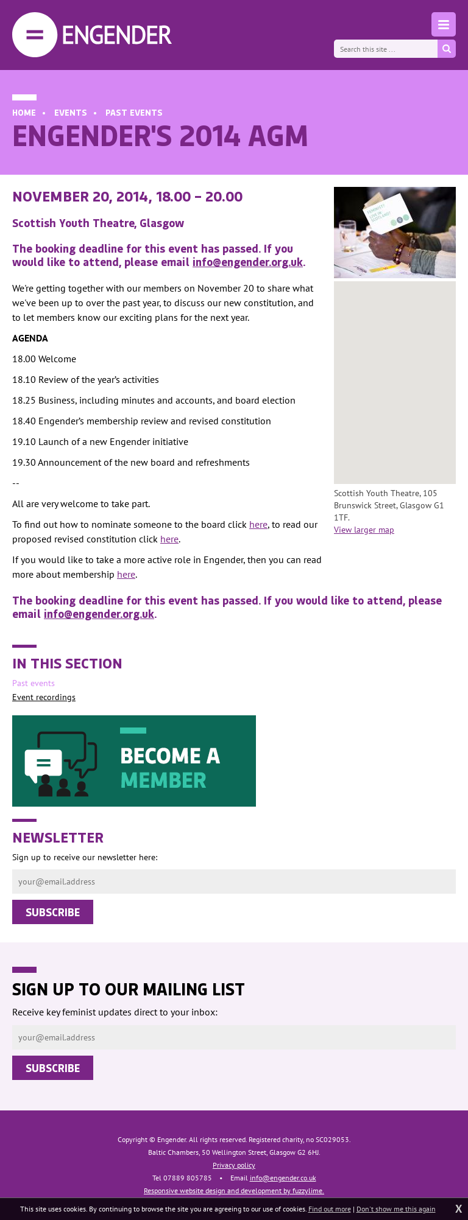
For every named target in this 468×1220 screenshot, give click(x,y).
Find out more (329, 1208)
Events (70, 112)
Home (24, 112)
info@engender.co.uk (283, 1177)
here (258, 524)
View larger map (364, 529)
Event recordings (44, 697)
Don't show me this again (396, 1208)
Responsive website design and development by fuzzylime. (234, 1190)
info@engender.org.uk (248, 261)
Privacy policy (234, 1164)
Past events (134, 112)
